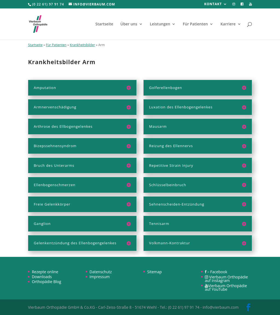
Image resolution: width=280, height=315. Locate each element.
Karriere (227, 24)
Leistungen (160, 24)
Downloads (42, 276)
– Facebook (216, 271)
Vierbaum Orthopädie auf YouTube (226, 287)
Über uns (128, 24)
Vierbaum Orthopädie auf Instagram (226, 278)
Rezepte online (45, 271)
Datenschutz (100, 271)
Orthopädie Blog (46, 281)
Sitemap (154, 271)
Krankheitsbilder (82, 45)
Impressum (99, 276)
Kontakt (213, 4)
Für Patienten (195, 24)
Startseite (104, 24)
